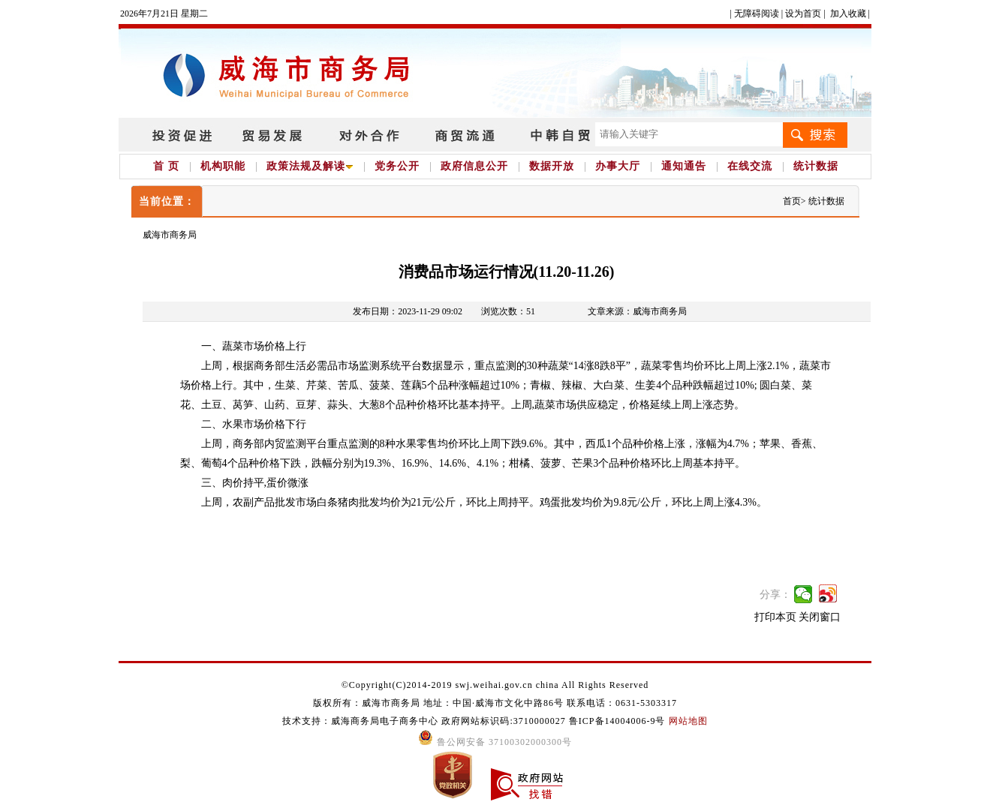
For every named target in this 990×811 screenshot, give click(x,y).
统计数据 (815, 166)
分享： (775, 594)
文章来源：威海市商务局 (637, 311)
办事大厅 (617, 166)
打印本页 (775, 617)
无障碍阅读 (756, 13)
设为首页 (803, 13)
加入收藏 (848, 13)
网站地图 (688, 721)
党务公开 (397, 166)
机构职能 (222, 166)
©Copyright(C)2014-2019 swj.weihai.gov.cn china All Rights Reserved (495, 685)
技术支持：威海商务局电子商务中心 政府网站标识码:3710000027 (425, 721)
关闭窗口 (820, 617)
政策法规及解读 (310, 166)
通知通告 (683, 166)
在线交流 (749, 166)
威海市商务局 (170, 235)
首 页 (166, 166)
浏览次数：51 (508, 311)
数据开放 (551, 166)
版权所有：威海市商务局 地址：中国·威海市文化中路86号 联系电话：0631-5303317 (495, 703)
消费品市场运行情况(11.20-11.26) (507, 271)
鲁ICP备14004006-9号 (617, 721)
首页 (792, 201)
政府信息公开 (474, 166)
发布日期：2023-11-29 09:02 (407, 311)
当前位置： (167, 201)
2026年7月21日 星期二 (164, 13)
